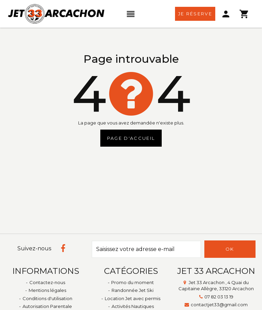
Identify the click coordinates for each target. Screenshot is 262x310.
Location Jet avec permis (132, 298)
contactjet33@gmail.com (219, 304)
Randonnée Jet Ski (133, 290)
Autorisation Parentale (47, 306)
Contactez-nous (47, 282)
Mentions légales (47, 290)
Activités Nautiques (133, 306)
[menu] (131, 13)
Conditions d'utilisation (47, 298)
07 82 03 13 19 (218, 296)
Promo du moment (132, 282)
